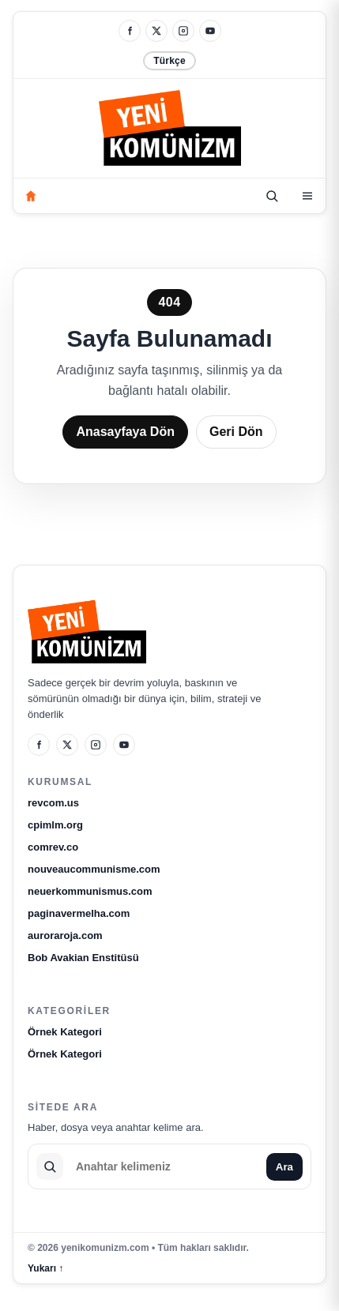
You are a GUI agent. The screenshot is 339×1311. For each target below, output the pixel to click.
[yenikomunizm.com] (170, 130)
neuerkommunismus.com (90, 891)
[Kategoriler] (307, 195)
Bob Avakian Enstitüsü (83, 958)
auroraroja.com (65, 935)
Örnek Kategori (65, 1032)
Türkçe (169, 60)
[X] (156, 31)
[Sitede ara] (164, 1166)
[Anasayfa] (30, 195)
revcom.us (53, 803)
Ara (284, 1167)
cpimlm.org (55, 825)
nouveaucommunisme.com (94, 869)
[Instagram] (183, 31)
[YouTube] (210, 31)
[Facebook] (130, 31)
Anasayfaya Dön (125, 431)
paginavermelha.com (79, 913)
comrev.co (53, 847)
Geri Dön (236, 431)
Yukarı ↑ (45, 1268)
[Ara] (271, 195)
